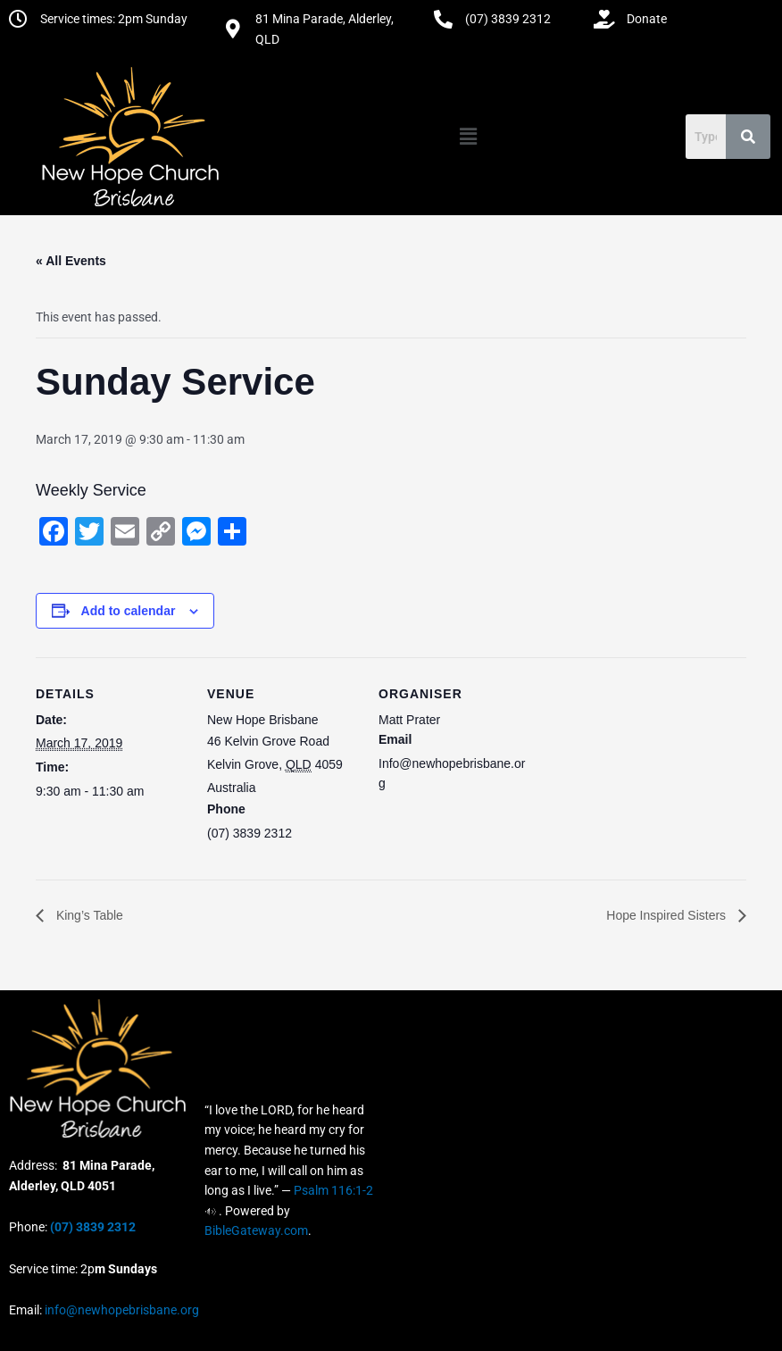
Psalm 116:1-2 (333, 1190)
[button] (468, 137)
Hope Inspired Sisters (667, 915)
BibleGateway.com (256, 1230)
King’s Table (88, 915)
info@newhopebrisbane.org (120, 1310)
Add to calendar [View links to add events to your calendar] (128, 611)
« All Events (71, 261)
